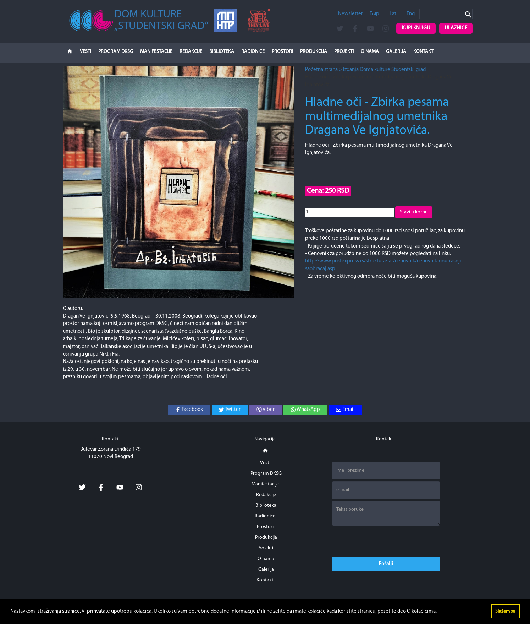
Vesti (85, 51)
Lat (393, 14)
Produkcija (313, 51)
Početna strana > (323, 69)
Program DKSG (115, 51)
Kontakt (423, 51)
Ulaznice (456, 28)
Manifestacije (156, 51)
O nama (370, 51)
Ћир (374, 14)
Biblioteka (221, 51)
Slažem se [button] (505, 611)
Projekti (344, 51)
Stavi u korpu (414, 212)
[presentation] (386, 541)
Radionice (253, 51)
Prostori (282, 51)
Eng (411, 14)
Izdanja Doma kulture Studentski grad (384, 69)
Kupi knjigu (416, 28)
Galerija (396, 51)
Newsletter (350, 14)
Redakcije (191, 51)
